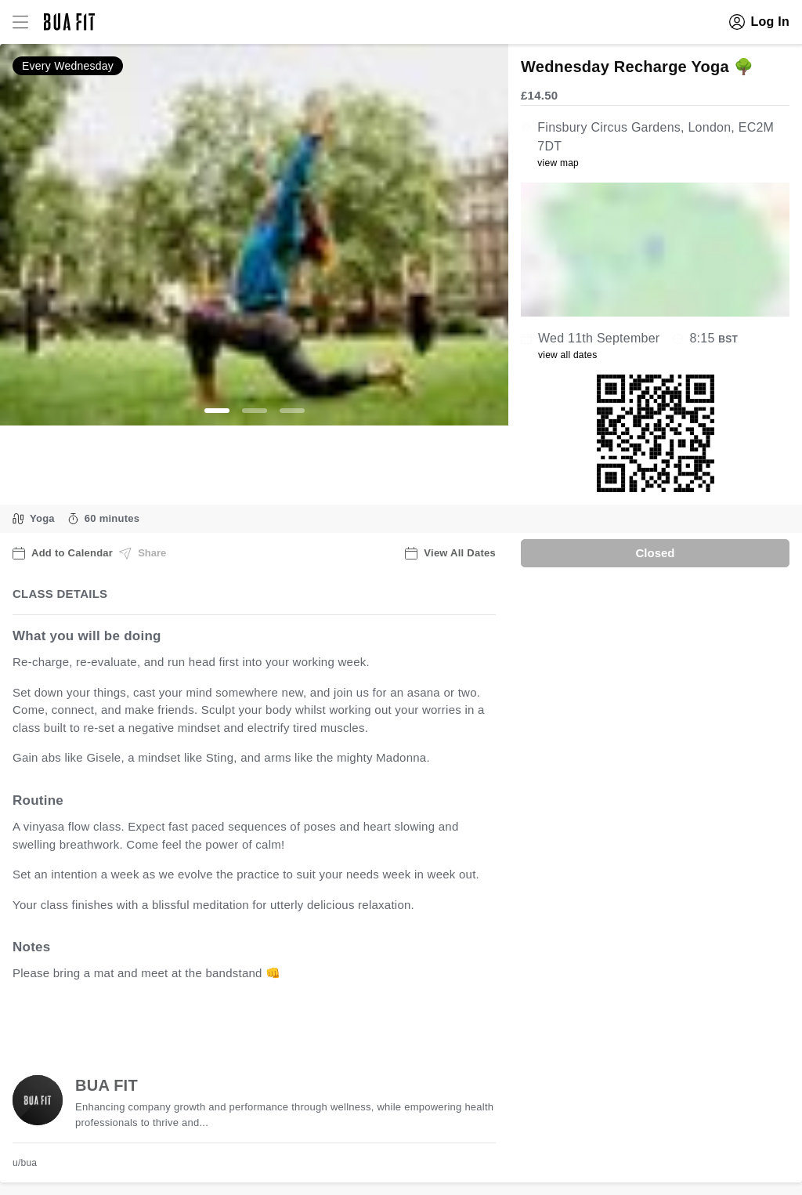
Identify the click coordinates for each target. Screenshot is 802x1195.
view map (558, 163)
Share (142, 553)
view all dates (568, 354)
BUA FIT (106, 1085)
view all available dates (329, 1022)
